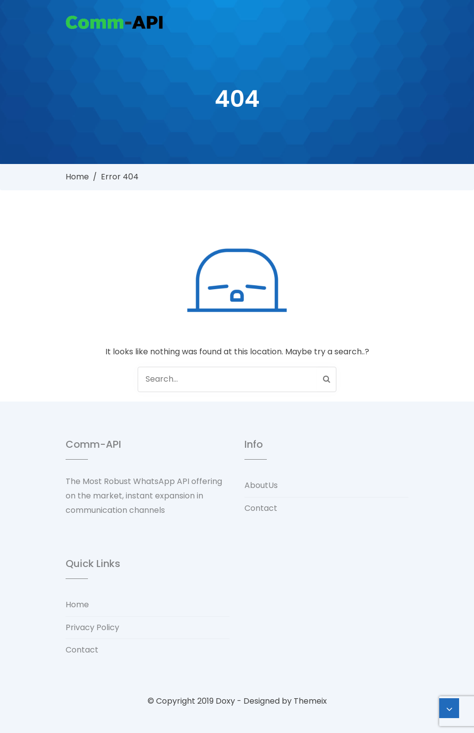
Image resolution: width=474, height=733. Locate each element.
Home (77, 176)
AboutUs (261, 485)
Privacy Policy (92, 627)
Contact (260, 508)
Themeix (310, 701)
